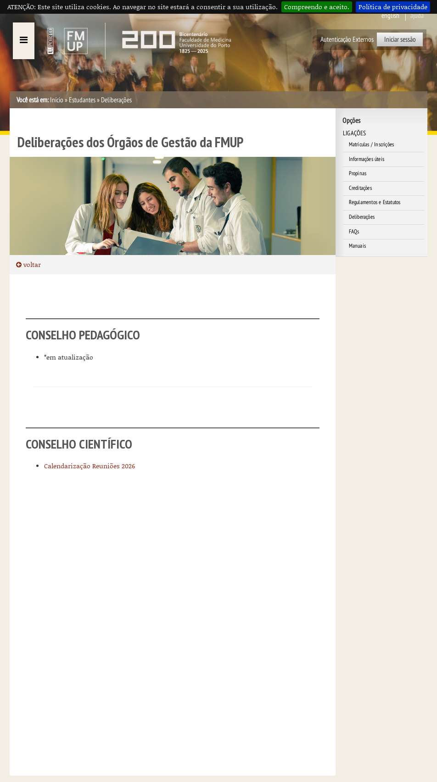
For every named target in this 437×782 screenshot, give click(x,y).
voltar (28, 264)
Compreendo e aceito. (316, 6)
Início (56, 100)
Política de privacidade (393, 6)
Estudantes (82, 100)
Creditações (360, 188)
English (390, 15)
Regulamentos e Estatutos (375, 202)
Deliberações (362, 217)
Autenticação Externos (347, 39)
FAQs (354, 231)
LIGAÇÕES (354, 133)
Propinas (358, 173)
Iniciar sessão (400, 39)
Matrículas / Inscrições (371, 144)
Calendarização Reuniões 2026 (89, 465)
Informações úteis (366, 159)
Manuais (357, 246)
